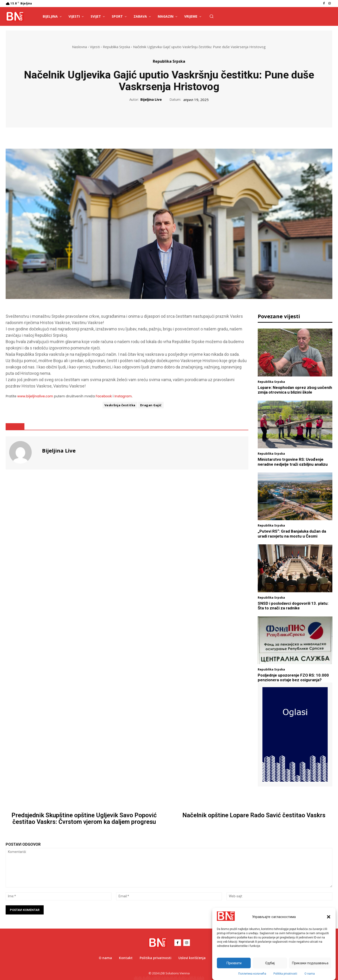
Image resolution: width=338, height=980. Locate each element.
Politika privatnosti (285, 973)
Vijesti (95, 46)
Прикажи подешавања (310, 963)
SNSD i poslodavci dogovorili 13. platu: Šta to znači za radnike (293, 605)
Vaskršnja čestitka (119, 405)
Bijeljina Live (151, 99)
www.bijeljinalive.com (35, 396)
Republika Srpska (116, 46)
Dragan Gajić (151, 405)
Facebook (104, 396)
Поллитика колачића (252, 973)
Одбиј (270, 963)
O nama (309, 973)
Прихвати (234, 963)
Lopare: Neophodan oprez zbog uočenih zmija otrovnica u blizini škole (295, 390)
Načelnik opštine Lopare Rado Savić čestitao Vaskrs (253, 815)
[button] (328, 916)
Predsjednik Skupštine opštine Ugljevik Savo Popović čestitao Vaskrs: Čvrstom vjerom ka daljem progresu (84, 818)
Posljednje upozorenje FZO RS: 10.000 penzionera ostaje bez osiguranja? (293, 677)
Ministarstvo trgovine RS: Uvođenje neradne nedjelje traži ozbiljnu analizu (293, 461)
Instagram (123, 396)
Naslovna (79, 46)
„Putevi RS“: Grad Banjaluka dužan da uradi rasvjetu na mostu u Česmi (292, 533)
